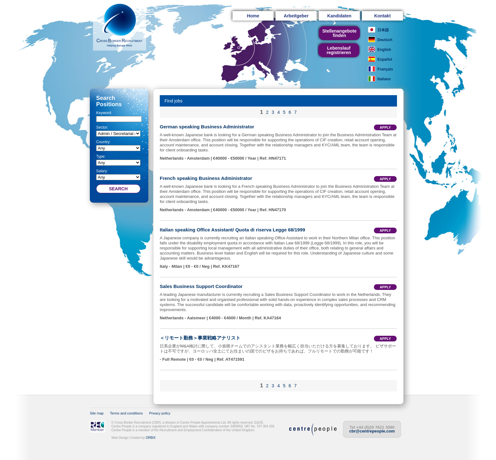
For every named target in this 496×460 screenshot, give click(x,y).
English (384, 49)
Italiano (384, 79)
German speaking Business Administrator (207, 126)
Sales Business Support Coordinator (201, 286)
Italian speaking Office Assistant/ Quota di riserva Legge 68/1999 (232, 229)
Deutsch (384, 40)
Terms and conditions (126, 413)
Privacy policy (159, 413)
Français (385, 69)
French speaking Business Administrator (206, 178)
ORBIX (151, 437)
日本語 (383, 30)
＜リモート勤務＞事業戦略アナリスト (200, 337)
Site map (96, 413)
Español (384, 59)
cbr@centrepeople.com (372, 431)
